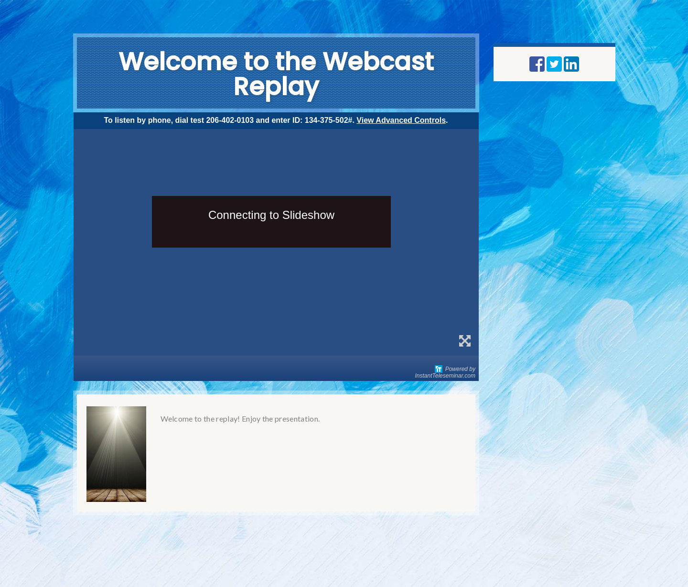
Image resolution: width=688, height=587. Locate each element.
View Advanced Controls (401, 120)
